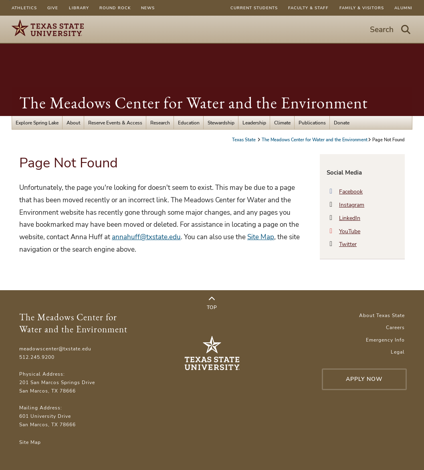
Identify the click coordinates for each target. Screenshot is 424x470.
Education (189, 122)
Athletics (24, 8)
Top (212, 303)
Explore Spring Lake (37, 122)
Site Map (260, 237)
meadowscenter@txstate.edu (55, 348)
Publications (312, 122)
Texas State (244, 139)
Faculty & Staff (308, 8)
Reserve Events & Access (115, 122)
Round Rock (115, 8)
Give (52, 8)
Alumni (403, 8)
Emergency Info (385, 339)
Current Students (254, 8)
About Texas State (382, 315)
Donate (341, 122)
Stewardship (221, 122)
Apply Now (364, 379)
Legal (398, 351)
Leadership (254, 122)
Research (160, 122)
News (148, 8)
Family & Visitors (361, 8)
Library (79, 8)
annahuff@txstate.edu (146, 237)
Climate (282, 122)
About (73, 122)
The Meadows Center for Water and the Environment (193, 102)
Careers (395, 327)
